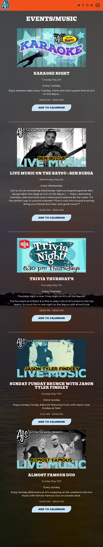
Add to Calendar (51, 107)
